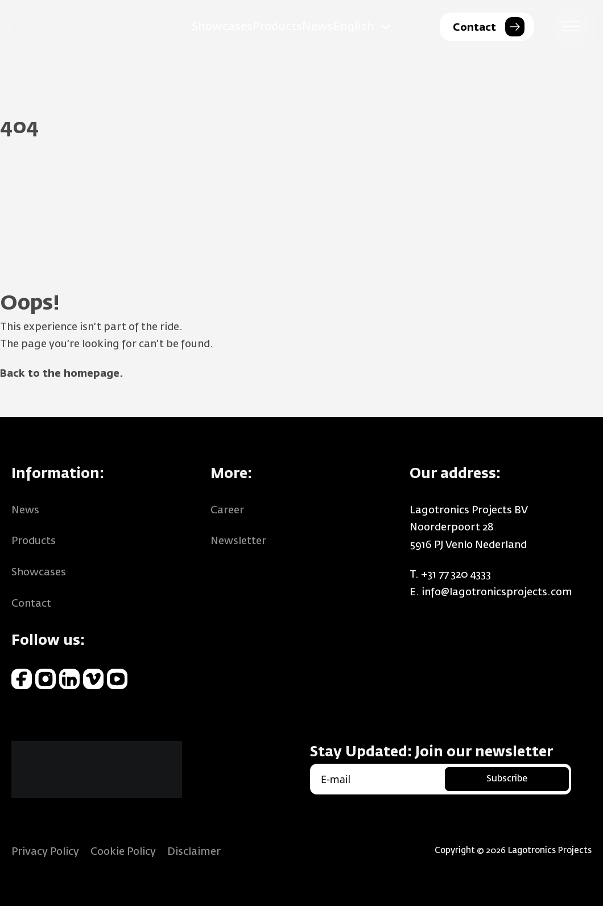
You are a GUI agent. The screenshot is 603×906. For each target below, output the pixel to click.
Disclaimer (194, 852)
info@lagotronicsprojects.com (497, 592)
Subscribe (506, 779)
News (317, 26)
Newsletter (238, 541)
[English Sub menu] (385, 26)
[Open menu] (571, 26)
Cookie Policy (123, 852)
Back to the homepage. (61, 374)
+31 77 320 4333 (456, 575)
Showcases (222, 26)
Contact (31, 604)
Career (227, 510)
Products (277, 26)
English (353, 26)
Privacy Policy (45, 852)
